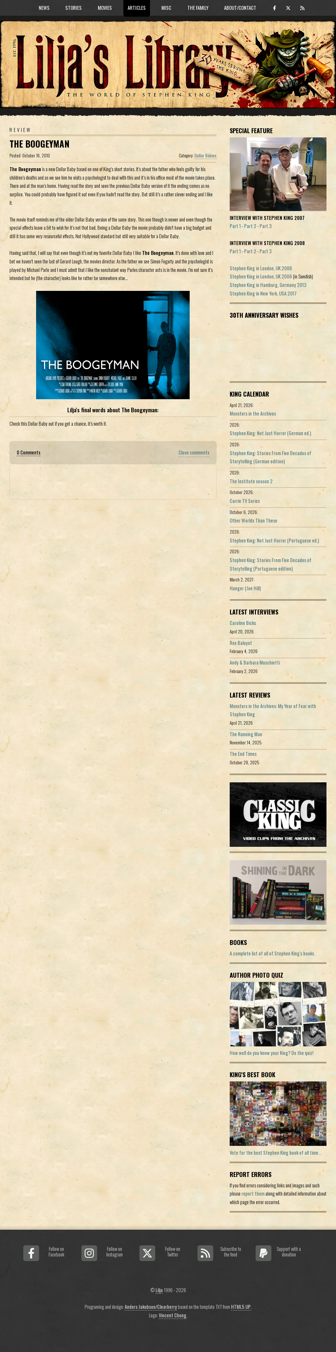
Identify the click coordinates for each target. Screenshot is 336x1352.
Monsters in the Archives (253, 413)
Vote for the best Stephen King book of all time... (275, 1152)
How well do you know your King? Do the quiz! (271, 1052)
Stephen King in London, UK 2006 (261, 268)
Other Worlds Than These (253, 520)
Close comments (193, 452)
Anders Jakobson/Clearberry (151, 1306)
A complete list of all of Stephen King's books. (272, 953)
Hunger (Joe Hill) (245, 588)
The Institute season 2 (251, 481)
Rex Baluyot (241, 642)
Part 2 (250, 225)
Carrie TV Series (245, 500)
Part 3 (266, 225)
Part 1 (235, 225)
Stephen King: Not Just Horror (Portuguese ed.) (274, 540)
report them (253, 1193)
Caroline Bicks (243, 622)
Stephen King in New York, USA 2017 (263, 293)
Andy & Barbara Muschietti (255, 662)
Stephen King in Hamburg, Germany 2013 (268, 284)
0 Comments (28, 452)
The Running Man (246, 734)
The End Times (243, 753)
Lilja (159, 1290)
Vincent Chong (172, 1315)
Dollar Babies (206, 155)
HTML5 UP (241, 1306)
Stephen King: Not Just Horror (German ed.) (270, 433)
